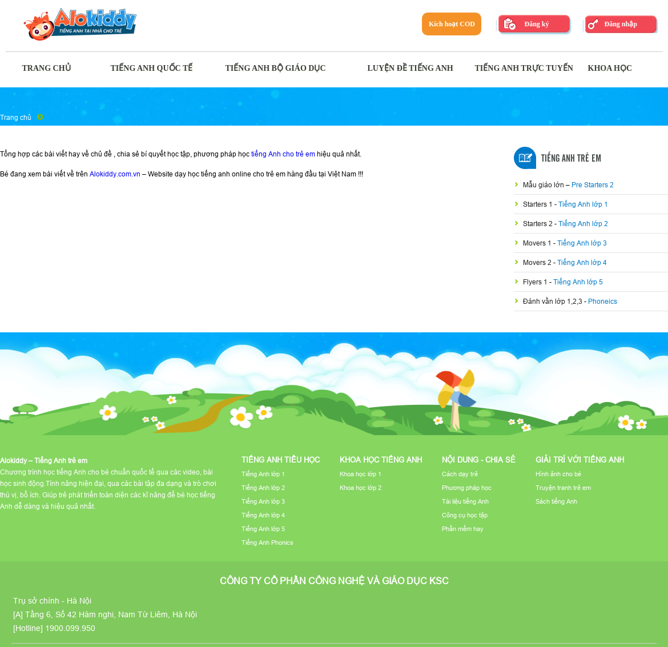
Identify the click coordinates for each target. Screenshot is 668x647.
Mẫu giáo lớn (544, 184)
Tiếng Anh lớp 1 (583, 204)
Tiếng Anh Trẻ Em (571, 158)
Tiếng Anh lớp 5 (578, 282)
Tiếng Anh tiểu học (281, 459)
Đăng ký (536, 24)
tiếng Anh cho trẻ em (283, 154)
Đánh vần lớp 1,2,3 (553, 301)
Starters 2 (538, 223)
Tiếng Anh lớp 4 (582, 262)
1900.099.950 (70, 628)
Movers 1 (538, 243)
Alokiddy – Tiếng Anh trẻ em (43, 460)
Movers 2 (538, 262)
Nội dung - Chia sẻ (479, 459)
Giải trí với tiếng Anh (580, 459)
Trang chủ (15, 117)
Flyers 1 (536, 282)
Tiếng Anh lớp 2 (583, 223)
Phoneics (602, 301)
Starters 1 (538, 204)
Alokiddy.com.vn (115, 174)
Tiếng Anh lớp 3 (582, 243)
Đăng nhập (620, 24)
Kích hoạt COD (452, 24)
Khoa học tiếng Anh (381, 459)
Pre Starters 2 (593, 184)
